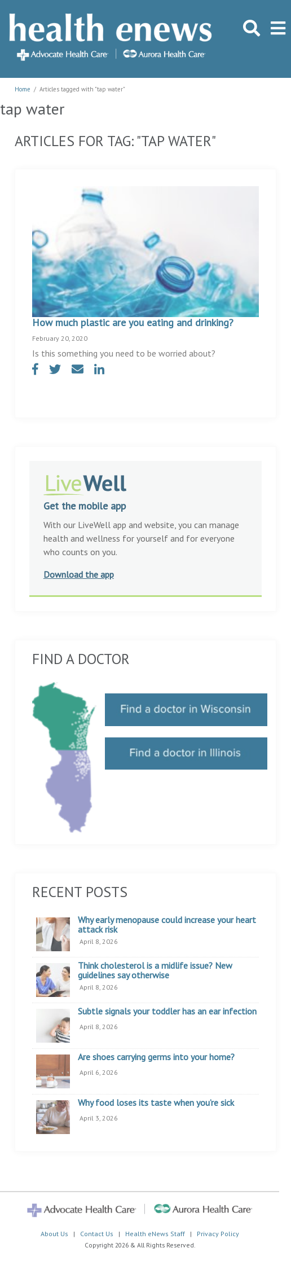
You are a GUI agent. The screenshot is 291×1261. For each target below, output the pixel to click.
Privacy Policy (218, 1233)
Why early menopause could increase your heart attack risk (167, 925)
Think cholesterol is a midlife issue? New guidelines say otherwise (155, 971)
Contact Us (96, 1233)
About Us (54, 1233)
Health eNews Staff (155, 1233)
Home (22, 89)
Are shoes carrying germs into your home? (156, 1057)
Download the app (78, 574)
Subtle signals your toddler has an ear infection (167, 1012)
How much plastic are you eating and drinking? (132, 322)
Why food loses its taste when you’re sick (156, 1103)
